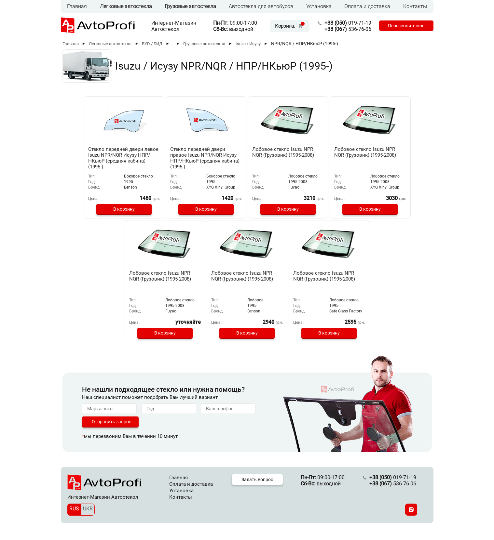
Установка (319, 6)
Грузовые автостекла (190, 6)
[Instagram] (411, 513)
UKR (88, 512)
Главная (77, 6)
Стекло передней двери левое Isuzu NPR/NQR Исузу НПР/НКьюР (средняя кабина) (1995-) (101, 158)
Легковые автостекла (126, 6)
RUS (74, 512)
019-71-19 (345, 23)
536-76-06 (345, 29)
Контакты (415, 6)
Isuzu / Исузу (248, 43)
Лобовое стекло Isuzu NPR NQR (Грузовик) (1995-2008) (246, 155)
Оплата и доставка (367, 6)
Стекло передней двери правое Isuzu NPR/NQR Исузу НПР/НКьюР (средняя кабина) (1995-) (172, 158)
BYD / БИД (152, 43)
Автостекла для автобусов (261, 6)
